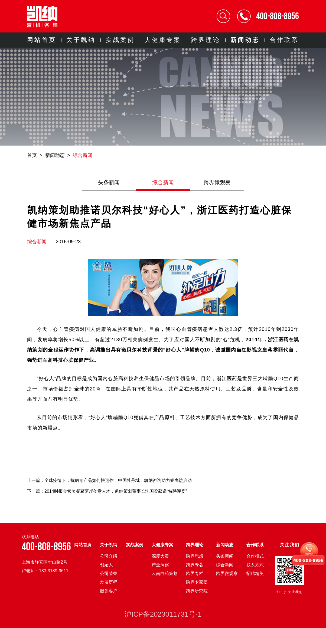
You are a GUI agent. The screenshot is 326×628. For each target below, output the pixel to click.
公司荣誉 (108, 573)
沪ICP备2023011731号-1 (162, 614)
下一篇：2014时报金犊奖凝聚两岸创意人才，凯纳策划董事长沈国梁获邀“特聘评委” (107, 491)
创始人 (106, 565)
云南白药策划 (165, 573)
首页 (32, 155)
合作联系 (284, 40)
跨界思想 (194, 556)
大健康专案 (163, 40)
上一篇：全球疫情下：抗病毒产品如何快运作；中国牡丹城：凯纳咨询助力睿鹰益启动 (109, 480)
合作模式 (255, 556)
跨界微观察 (217, 182)
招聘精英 (255, 573)
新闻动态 (245, 40)
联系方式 (255, 565)
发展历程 (108, 582)
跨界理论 (205, 40)
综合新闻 (82, 155)
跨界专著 (194, 565)
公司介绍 (108, 556)
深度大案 (160, 556)
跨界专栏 (194, 573)
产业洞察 (160, 565)
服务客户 (108, 590)
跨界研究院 (197, 590)
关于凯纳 (81, 40)
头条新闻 (109, 182)
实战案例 (120, 40)
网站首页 (41, 40)
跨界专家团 (197, 582)
